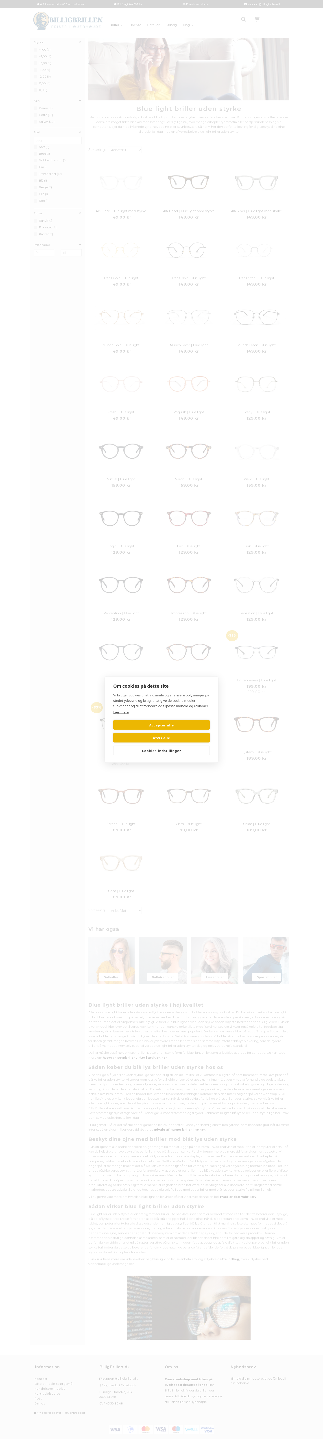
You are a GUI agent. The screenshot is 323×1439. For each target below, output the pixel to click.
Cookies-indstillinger (161, 744)
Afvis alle (186, 731)
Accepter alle (136, 731)
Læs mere (121, 718)
